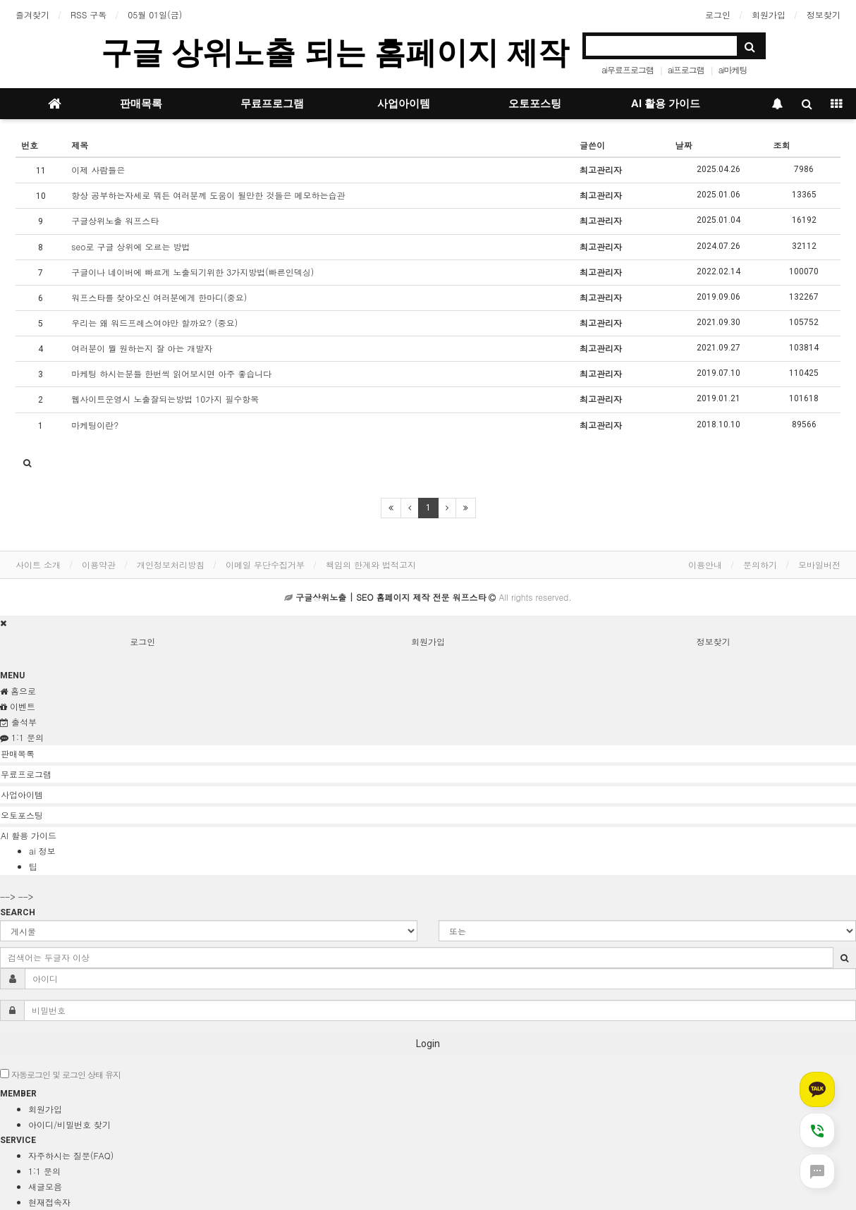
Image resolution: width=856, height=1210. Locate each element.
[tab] (428, 754)
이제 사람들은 (98, 170)
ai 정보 (42, 851)
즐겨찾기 (32, 14)
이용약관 (99, 564)
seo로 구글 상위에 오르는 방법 (130, 246)
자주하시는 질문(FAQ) (71, 1155)
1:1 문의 (44, 1171)
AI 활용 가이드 (665, 103)
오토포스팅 (534, 103)
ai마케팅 (733, 69)
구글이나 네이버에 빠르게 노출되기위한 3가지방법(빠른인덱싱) (192, 272)
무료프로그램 (272, 103)
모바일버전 (819, 564)
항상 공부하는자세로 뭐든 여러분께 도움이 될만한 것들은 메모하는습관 (208, 195)
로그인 (717, 14)
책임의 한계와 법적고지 (371, 564)
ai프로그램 (686, 69)
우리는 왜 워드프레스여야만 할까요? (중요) (154, 323)
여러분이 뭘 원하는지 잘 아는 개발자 (141, 348)
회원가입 (768, 14)
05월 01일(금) (155, 14)
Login (428, 1043)
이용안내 (705, 564)
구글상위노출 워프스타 (115, 220)
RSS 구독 (88, 14)
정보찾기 (823, 14)
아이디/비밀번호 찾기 (69, 1124)
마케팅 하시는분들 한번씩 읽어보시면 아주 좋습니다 (171, 373)
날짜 (683, 145)
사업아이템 (403, 103)
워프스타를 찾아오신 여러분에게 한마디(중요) (159, 297)
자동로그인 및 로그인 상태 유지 (60, 1074)
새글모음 (45, 1186)
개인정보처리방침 (170, 564)
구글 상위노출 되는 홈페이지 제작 (335, 52)
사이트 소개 (38, 564)
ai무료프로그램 (627, 69)
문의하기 (760, 564)
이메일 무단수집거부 (265, 564)
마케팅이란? (94, 425)
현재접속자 (49, 1202)
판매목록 (141, 103)
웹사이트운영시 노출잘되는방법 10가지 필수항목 (165, 399)
